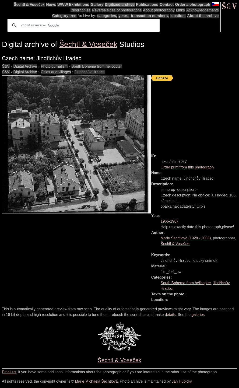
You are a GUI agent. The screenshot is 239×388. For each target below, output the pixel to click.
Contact (167, 5)
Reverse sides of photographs (117, 10)
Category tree (64, 16)
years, (124, 16)
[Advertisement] (195, 115)
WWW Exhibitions (73, 5)
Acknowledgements (202, 10)
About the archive (203, 16)
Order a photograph (192, 5)
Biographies (81, 10)
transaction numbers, (150, 16)
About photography (159, 10)
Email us (9, 372)
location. (178, 16)
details (170, 315)
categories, (107, 16)
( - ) (186, 238)
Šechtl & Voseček (29, 5)
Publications (147, 5)
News (51, 5)
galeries (198, 315)
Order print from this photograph (187, 167)
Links (180, 10)
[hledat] (83, 25)
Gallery (97, 5)
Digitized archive (119, 5)
